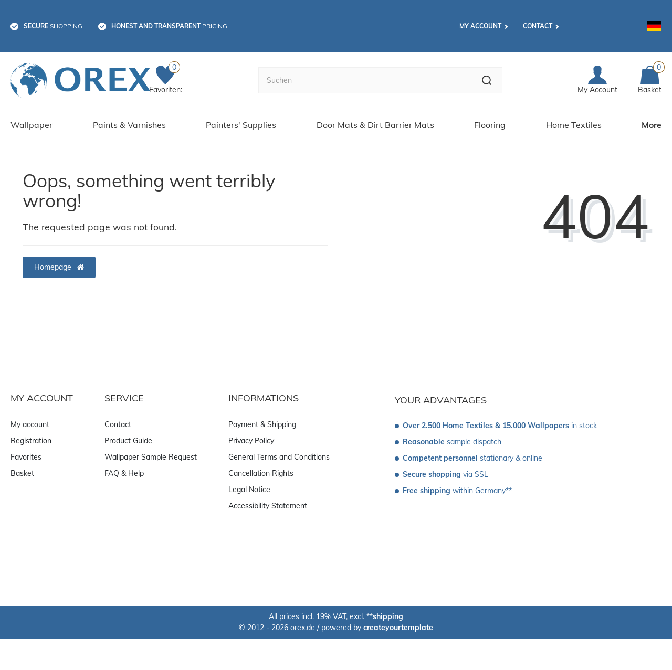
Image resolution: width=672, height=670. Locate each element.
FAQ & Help (124, 473)
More (652, 125)
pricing (169, 26)
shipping (388, 616)
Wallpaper (31, 125)
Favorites (25, 457)
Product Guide (128, 440)
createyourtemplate (398, 627)
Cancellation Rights (260, 473)
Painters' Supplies (241, 125)
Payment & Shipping (262, 424)
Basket (22, 473)
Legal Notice (249, 489)
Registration (30, 440)
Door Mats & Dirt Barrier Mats (375, 125)
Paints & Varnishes (129, 125)
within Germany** (457, 490)
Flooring (490, 125)
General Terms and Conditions (279, 457)
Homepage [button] (59, 267)
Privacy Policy (251, 440)
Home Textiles (574, 125)
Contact (537, 26)
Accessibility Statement (267, 506)
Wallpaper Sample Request (150, 457)
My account (480, 26)
